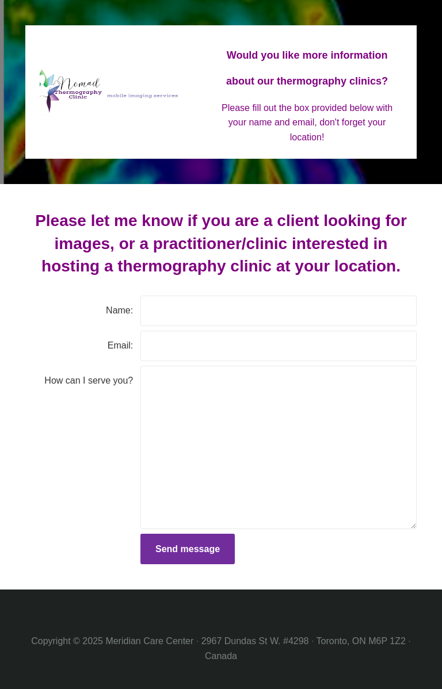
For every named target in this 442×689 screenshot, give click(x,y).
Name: (119, 310)
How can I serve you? (88, 380)
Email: (120, 345)
